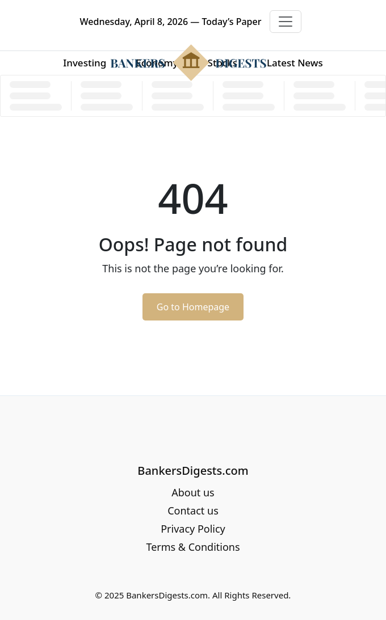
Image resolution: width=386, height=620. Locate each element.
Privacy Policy (193, 528)
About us (193, 492)
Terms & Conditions (193, 547)
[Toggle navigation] (285, 21)
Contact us (193, 510)
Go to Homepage (193, 307)
